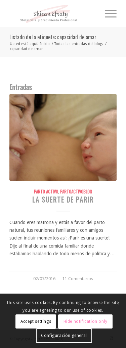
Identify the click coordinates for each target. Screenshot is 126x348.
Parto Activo (46, 191)
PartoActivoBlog (76, 191)
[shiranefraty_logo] (52, 13)
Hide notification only (86, 321)
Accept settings (35, 321)
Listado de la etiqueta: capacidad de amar (52, 37)
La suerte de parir (63, 200)
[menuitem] (107, 13)
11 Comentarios (77, 278)
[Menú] (107, 13)
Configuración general (64, 335)
